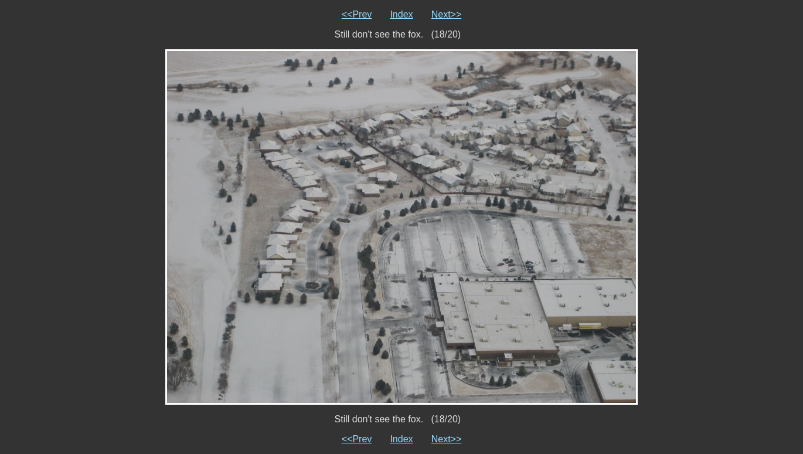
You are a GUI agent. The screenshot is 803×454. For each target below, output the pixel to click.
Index (401, 14)
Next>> (446, 14)
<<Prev (357, 14)
